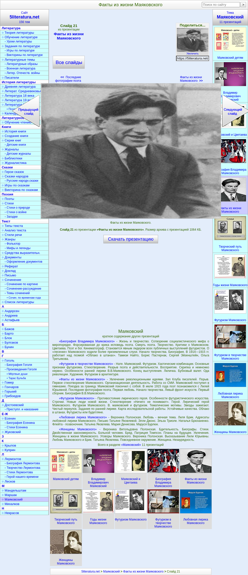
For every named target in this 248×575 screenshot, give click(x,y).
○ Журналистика (14, 163)
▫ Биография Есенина (20, 423)
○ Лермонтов (11, 459)
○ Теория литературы (18, 32)
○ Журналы (10, 149)
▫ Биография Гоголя (18, 365)
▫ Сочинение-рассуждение (23, 288)
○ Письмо (9, 275)
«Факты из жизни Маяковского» (82, 379)
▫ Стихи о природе (17, 207)
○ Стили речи (12, 235)
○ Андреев (10, 315)
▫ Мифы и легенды (17, 248)
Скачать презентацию (131, 239)
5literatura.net (90, 571)
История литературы (19, 82)
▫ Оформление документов (23, 261)
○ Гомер (8, 382)
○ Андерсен (10, 311)
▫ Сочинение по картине (21, 284)
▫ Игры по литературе (19, 50)
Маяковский (111, 571)
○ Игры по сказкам (15, 185)
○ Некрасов (10, 513)
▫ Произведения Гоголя (21, 369)
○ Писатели (10, 77)
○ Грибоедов (11, 396)
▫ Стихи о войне (15, 212)
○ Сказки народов (15, 176)
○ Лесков (8, 481)
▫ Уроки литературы (18, 41)
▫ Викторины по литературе (24, 55)
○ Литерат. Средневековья (22, 91)
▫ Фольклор (12, 243)
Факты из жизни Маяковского (69, 36)
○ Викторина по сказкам (20, 190)
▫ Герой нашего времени (21, 477)
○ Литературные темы (18, 59)
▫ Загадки (11, 216)
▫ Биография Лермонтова (22, 463)
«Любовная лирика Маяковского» (83, 417)
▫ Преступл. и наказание (21, 409)
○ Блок (7, 338)
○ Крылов (9, 445)
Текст (6, 221)
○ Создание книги (15, 136)
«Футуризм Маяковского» (76, 398)
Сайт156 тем (24, 17)
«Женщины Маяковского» (78, 429)
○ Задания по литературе (21, 46)
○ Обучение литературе (20, 37)
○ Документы (11, 257)
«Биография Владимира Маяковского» (87, 341)
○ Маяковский (12, 499)
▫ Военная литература (20, 68)
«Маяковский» (131, 445)
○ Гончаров (10, 387)
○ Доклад (9, 271)
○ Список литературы (18, 302)
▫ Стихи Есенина (16, 427)
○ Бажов (8, 329)
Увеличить (192, 52)
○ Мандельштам (14, 490)
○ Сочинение (11, 280)
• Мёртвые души (17, 373)
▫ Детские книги (15, 144)
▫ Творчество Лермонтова (22, 468)
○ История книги (14, 131)
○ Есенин (8, 418)
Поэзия (7, 194)
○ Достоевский (13, 405)
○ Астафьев (10, 320)
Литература (11, 28)
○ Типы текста (12, 226)
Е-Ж (5, 414)
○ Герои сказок (13, 172)
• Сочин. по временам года (24, 297)
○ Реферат (10, 266)
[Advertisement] (131, 47)
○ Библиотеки (12, 158)
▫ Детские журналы (18, 153)
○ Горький (9, 391)
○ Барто (7, 333)
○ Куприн (8, 450)
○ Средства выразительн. (21, 253)
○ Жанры (8, 239)
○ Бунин (8, 347)
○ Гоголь (8, 360)
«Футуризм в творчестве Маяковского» (86, 364)
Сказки (7, 167)
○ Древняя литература (18, 86)
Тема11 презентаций (230, 17)
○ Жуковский (11, 432)
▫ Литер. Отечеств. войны (22, 73)
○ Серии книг (11, 140)
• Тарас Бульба (16, 378)
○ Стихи (8, 203)
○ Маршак (9, 495)
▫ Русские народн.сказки (21, 180)
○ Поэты (8, 199)
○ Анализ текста (14, 230)
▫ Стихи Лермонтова (19, 472)
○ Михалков (10, 504)
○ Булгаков (10, 342)
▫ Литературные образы (21, 64)
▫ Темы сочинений (17, 293)
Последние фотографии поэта (68, 78)
